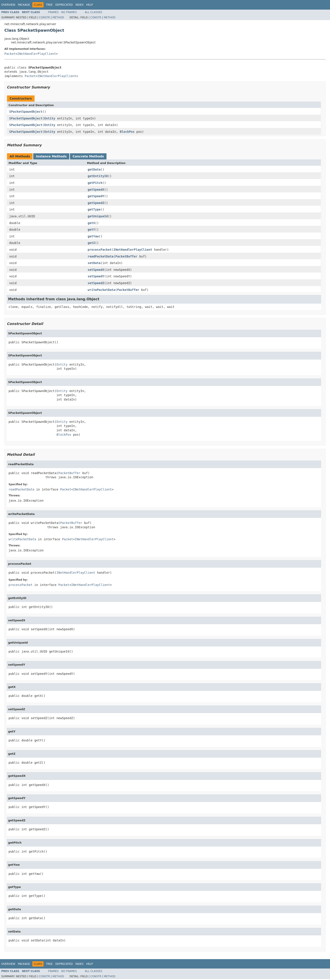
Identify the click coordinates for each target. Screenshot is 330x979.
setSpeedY (96, 276)
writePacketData (101, 290)
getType (94, 209)
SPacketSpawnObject (25, 111)
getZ (91, 243)
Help (89, 4)
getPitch (95, 183)
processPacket (100, 249)
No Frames (69, 12)
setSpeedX (96, 269)
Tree (49, 4)
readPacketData (100, 256)
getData (94, 169)
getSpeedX (96, 189)
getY (91, 229)
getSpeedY (96, 196)
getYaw (93, 236)
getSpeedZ (96, 203)
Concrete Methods (88, 156)
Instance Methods (51, 156)
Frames (53, 12)
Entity (49, 118)
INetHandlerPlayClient (36, 53)
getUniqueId (98, 216)
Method (58, 17)
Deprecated (64, 4)
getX (91, 223)
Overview (8, 4)
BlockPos (127, 131)
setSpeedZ (96, 283)
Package (24, 4)
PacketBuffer (126, 256)
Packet (10, 53)
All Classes (93, 12)
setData (94, 263)
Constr (44, 17)
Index (79, 4)
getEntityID (98, 176)
